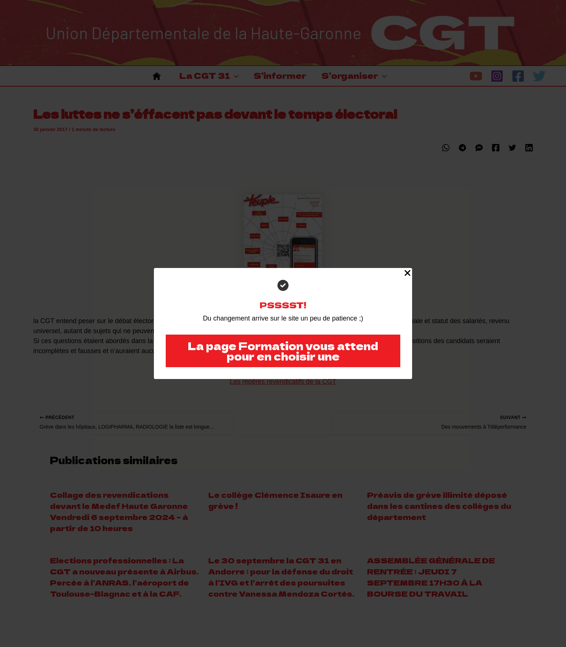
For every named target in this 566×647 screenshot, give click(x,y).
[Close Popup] (407, 273)
